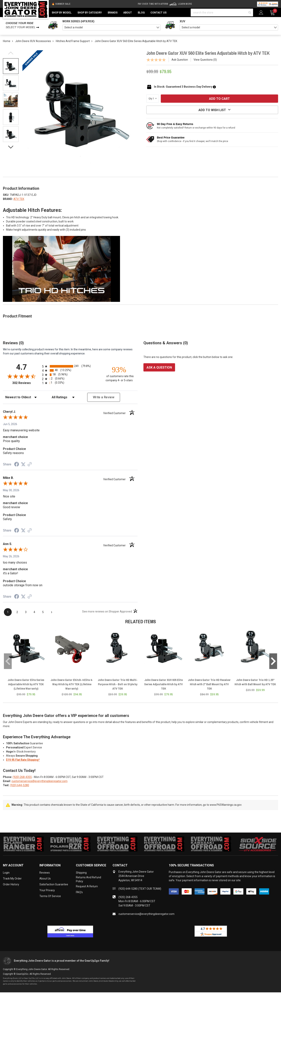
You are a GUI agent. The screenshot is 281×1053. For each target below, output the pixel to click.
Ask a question (159, 367)
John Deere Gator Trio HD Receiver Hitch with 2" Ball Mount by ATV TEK (209, 684)
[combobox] (111, 27)
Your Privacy (47, 890)
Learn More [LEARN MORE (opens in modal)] (185, 3)
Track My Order (12, 878)
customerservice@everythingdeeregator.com (40, 781)
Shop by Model (62, 12)
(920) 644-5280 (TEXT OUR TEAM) (139, 888)
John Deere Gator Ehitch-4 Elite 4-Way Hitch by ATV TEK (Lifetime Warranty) (72, 684)
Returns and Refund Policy (88, 879)
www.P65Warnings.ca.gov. (226, 804)
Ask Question (180, 59)
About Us (45, 878)
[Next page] (51, 612)
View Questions (205, 59)
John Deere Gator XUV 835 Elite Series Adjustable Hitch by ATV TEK (163, 684)
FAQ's (79, 892)
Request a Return (87, 886)
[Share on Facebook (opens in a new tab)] (16, 464)
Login (6, 872)
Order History (11, 884)
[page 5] (43, 612)
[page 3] (26, 612)
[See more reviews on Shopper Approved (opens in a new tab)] (30, 464)
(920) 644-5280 (19, 785)
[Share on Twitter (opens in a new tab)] (23, 464)
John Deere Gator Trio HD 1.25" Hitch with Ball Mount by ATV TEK (255, 682)
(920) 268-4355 (22, 777)
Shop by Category (89, 12)
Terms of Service (50, 896)
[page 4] (34, 612)
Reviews (44, 872)
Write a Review (103, 397)
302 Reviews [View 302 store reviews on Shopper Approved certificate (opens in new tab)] (26, 383)
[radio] (70, 366)
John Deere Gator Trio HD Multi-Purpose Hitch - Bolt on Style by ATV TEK (118, 684)
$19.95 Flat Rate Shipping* (23, 759)
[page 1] (8, 612)
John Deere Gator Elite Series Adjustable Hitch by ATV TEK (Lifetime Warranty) (26, 684)
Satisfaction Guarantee (53, 884)
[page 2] (17, 612)
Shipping (81, 872)
